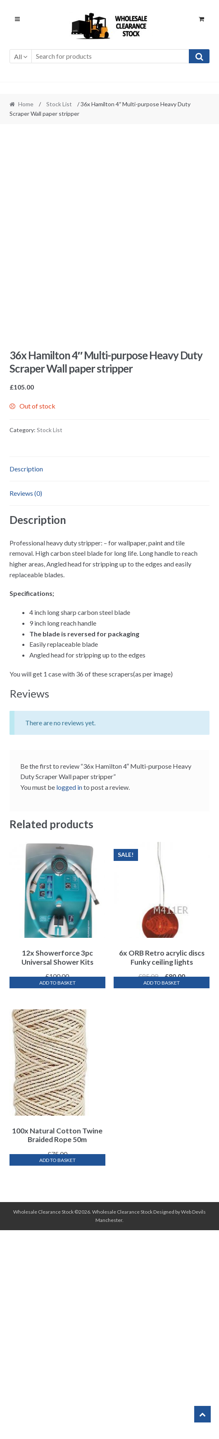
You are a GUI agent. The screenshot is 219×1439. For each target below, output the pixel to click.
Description (26, 677)
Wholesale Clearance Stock (122, 1420)
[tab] (110, 678)
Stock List (59, 104)
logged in (69, 996)
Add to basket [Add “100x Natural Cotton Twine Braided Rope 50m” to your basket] (57, 1369)
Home (25, 104)
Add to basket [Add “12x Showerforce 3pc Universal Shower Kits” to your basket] (57, 1191)
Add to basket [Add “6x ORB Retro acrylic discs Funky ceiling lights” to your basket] (161, 1191)
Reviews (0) (26, 702)
